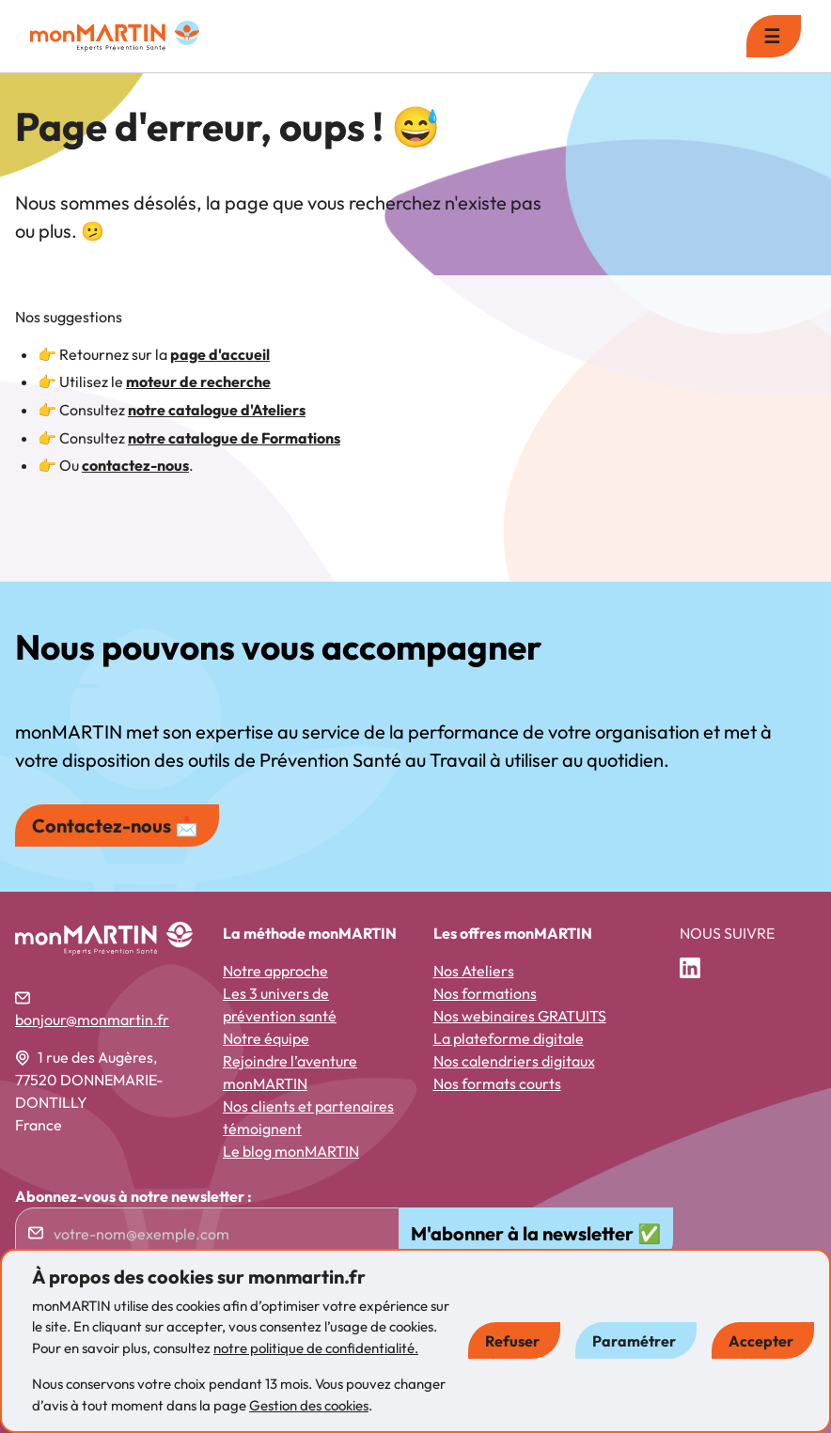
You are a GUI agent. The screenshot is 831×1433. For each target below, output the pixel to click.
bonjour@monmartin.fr (92, 1019)
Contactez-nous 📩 (115, 825)
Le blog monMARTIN (291, 1151)
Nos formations (485, 993)
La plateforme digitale (508, 1038)
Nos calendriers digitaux (514, 1060)
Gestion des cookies (308, 1405)
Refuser (512, 1341)
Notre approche (275, 970)
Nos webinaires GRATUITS (519, 1015)
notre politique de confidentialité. (315, 1348)
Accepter (761, 1341)
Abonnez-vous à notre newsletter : (133, 1196)
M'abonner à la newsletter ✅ (536, 1233)
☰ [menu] (771, 36)
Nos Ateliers (473, 970)
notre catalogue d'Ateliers (217, 409)
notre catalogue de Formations (234, 437)
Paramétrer (634, 1341)
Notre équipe (266, 1038)
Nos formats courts (497, 1083)
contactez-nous (135, 465)
